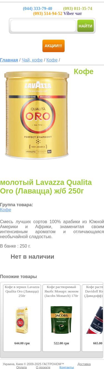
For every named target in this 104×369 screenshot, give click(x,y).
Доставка (84, 364)
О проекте (43, 367)
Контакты (66, 367)
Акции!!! (53, 46)
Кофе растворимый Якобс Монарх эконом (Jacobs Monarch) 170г (61, 291)
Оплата (21, 367)
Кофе (5, 209)
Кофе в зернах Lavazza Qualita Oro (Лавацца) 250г (22, 291)
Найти (85, 26)
